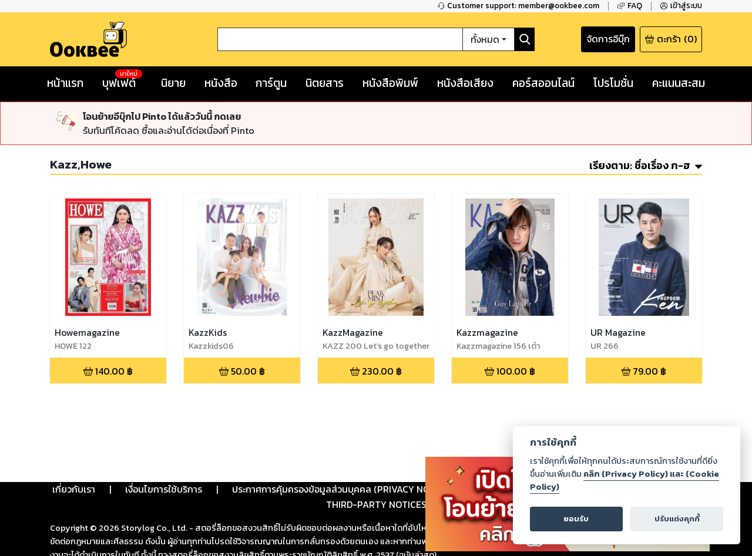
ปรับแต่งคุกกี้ (677, 518)
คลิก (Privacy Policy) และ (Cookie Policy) (624, 480)
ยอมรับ (576, 518)
